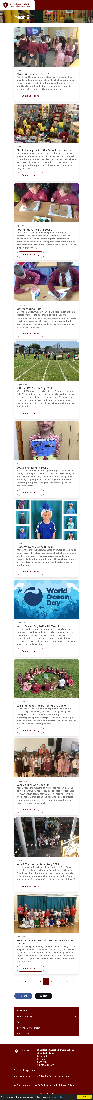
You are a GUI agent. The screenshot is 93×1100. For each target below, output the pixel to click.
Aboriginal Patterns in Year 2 (34, 229)
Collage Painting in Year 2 (33, 467)
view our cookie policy (55, 1097)
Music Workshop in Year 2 (33, 74)
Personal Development (28, 1028)
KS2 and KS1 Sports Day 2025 (34, 388)
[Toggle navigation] (88, 5)
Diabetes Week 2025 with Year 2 (36, 546)
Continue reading (30, 96)
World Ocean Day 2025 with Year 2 (38, 626)
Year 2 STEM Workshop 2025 (34, 784)
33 (67, 981)
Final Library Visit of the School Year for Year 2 (46, 150)
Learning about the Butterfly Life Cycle (41, 705)
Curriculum (23, 1033)
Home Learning (25, 1016)
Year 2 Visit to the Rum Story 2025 (38, 864)
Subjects (21, 1022)
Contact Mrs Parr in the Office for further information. (41, 1076)
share (23, 996)
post (43, 996)
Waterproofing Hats (29, 308)
